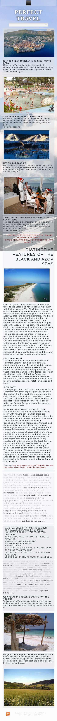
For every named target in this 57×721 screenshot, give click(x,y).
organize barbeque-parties (16, 477)
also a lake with (21, 516)
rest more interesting (26, 490)
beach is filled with (36, 465)
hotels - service (32, 505)
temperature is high (13, 505)
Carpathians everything (15, 510)
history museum (36, 578)
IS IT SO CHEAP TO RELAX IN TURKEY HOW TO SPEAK (28, 241)
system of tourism (23, 480)
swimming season (40, 485)
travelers (14, 482)
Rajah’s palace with (34, 513)
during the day (18, 503)
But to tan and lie (37, 510)
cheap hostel (20, 467)
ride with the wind (12, 475)
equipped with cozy (13, 500)
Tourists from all (21, 485)
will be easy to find (28, 518)
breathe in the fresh (13, 513)
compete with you (35, 498)
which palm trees (12, 521)
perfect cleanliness (13, 495)
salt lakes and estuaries (31, 482)
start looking (10, 508)
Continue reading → (13, 71)
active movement (10, 578)
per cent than (43, 582)
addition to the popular (34, 521)
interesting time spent (12, 589)
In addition (40, 574)
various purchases (40, 477)
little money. (21, 493)
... (5, 174)
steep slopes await (12, 487)
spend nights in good (14, 498)
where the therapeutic (36, 467)
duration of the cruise (35, 500)
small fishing (26, 561)
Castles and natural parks (36, 475)
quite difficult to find (40, 493)
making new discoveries (29, 508)
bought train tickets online (37, 495)
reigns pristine (34, 503)
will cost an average (33, 563)
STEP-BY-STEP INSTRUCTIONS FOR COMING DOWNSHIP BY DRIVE (29, 236)
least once (46, 505)
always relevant (38, 516)
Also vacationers (19, 465)
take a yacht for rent (24, 565)
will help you (46, 518)
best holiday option (33, 487)
